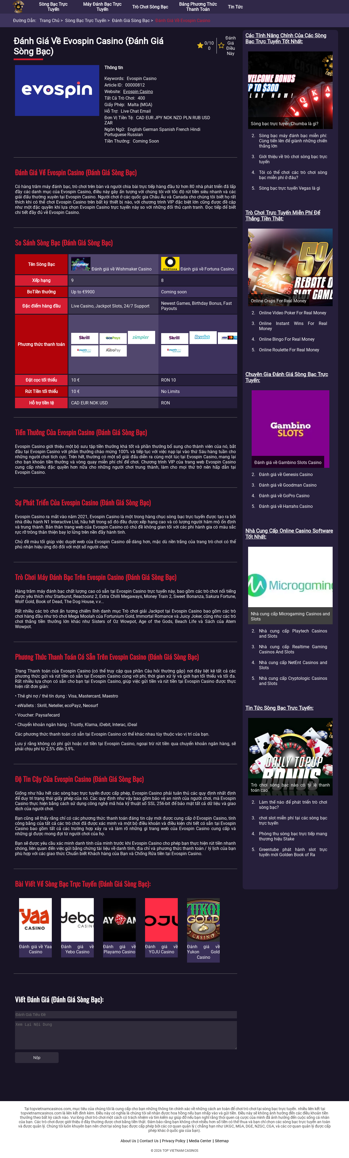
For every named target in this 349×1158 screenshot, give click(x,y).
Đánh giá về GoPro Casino (284, 495)
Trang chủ (49, 20)
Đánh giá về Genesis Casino (286, 474)
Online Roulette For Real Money (289, 349)
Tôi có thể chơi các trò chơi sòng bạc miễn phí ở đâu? (293, 175)
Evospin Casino (138, 91)
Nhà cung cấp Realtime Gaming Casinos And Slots (293, 649)
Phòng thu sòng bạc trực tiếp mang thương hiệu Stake (293, 836)
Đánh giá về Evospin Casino (182, 20)
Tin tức (235, 7)
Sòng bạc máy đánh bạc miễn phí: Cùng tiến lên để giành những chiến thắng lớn (293, 141)
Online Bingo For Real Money (287, 339)
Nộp (36, 1057)
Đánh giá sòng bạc (131, 20)
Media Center (200, 1141)
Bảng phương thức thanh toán (198, 7)
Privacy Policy (173, 1141)
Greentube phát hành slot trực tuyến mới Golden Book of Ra (293, 852)
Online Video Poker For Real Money (292, 312)
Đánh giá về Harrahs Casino (286, 506)
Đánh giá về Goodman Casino (288, 485)
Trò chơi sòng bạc (150, 7)
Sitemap (222, 1141)
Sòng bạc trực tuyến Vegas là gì (289, 188)
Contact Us (149, 1141)
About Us (128, 1141)
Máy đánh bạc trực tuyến (102, 7)
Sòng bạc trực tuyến (53, 7)
